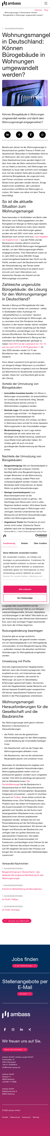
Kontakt (5, 1117)
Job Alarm (23, 994)
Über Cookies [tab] (40, 543)
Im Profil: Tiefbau (10, 899)
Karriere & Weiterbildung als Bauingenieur (22, 889)
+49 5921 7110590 (9, 1082)
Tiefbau (17, 797)
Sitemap (36, 1117)
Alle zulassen (25, 589)
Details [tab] (24, 543)
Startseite (38, 10)
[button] (7, 134)
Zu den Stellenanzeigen (23, 966)
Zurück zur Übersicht (18, 921)
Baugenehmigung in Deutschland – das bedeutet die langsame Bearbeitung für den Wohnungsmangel (23, 874)
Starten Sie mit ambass (13, 1049)
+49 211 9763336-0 (9, 1065)
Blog (46, 10)
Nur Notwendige (25, 598)
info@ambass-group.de (11, 1067)
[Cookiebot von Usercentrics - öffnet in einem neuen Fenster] (35, 536)
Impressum (26, 1117)
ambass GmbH (14, 1110)
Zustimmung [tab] (9, 543)
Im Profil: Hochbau (11, 909)
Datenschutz (15, 1117)
